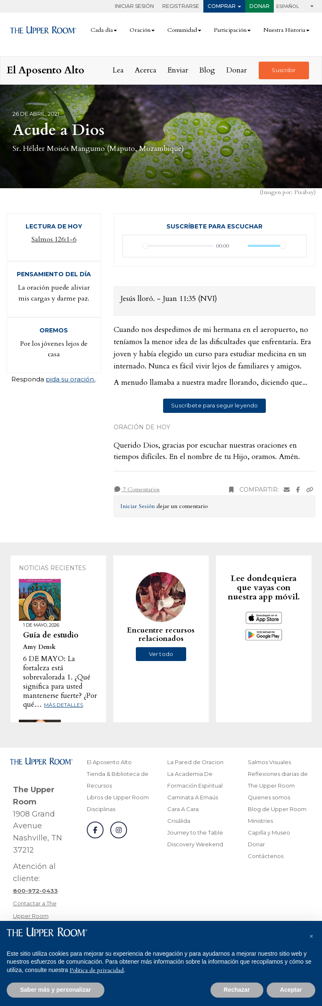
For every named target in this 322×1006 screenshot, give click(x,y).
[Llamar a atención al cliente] (35, 890)
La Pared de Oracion (195, 762)
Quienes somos (269, 797)
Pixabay (304, 192)
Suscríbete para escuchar (214, 226)
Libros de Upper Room (118, 797)
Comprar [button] (222, 6)
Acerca (145, 70)
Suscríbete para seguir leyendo (214, 405)
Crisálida (178, 820)
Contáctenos (265, 856)
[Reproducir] (133, 246)
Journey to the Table (195, 832)
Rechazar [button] (237, 989)
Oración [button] (140, 30)
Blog (207, 70)
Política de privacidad (97, 970)
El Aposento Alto (109, 762)
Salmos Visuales (269, 762)
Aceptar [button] (291, 989)
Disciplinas (101, 809)
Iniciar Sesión (134, 6)
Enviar (177, 70)
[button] (311, 934)
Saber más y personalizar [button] (55, 989)
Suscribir (284, 70)
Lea (118, 70)
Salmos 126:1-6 (53, 239)
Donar (259, 6)
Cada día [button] (102, 30)
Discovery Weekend (195, 844)
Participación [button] (230, 30)
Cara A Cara (183, 809)
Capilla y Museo (269, 832)
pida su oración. (70, 379)
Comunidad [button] (182, 30)
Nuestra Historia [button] (284, 30)
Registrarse (180, 6)
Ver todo (161, 654)
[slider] (178, 246)
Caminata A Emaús (192, 797)
